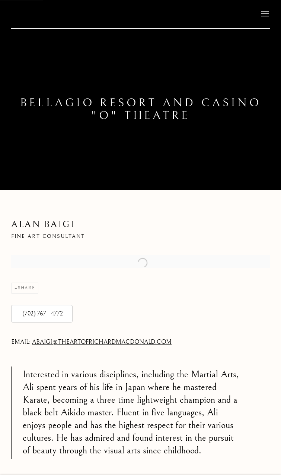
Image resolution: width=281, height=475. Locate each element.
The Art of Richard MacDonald (48, 14)
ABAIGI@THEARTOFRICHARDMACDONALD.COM (102, 342)
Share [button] (26, 288)
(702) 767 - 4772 (42, 313)
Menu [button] (264, 14)
